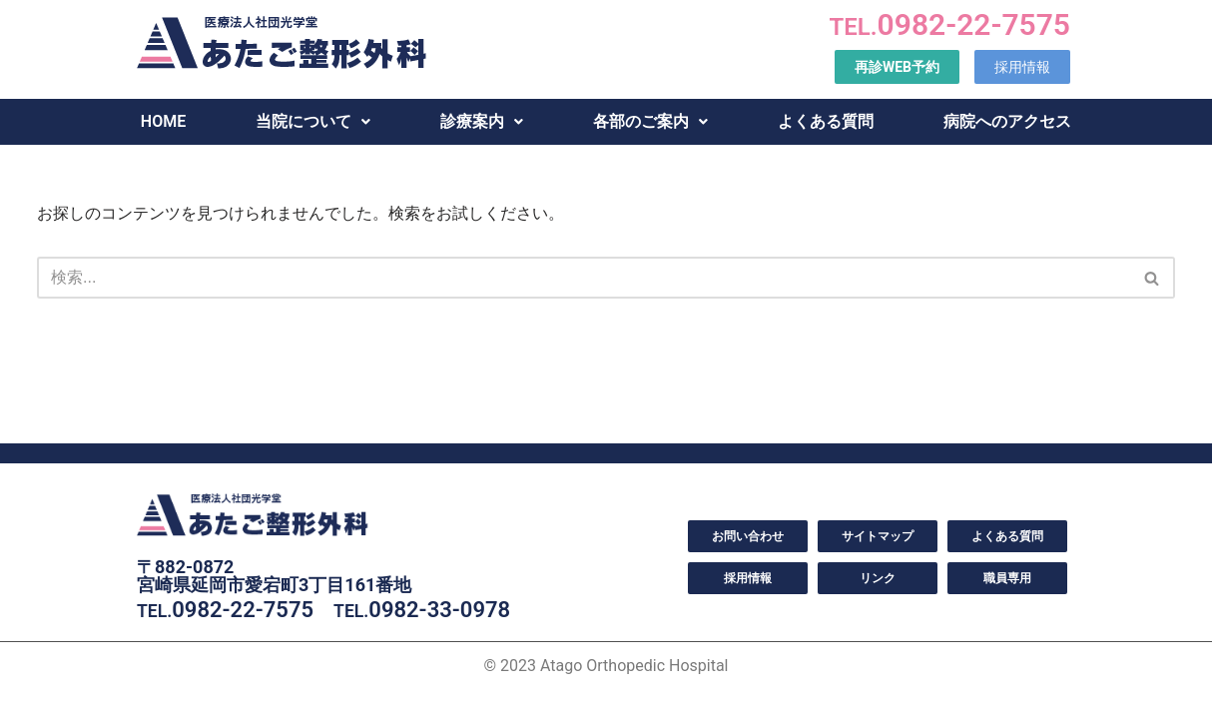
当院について (313, 121)
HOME (163, 121)
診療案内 (481, 121)
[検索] (583, 278)
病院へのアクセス (1007, 121)
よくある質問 (826, 121)
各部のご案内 (650, 121)
